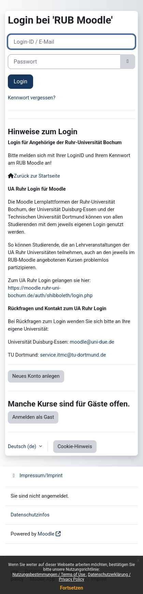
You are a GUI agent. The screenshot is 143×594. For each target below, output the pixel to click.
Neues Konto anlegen (36, 376)
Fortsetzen (71, 588)
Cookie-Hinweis (75, 446)
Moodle (46, 534)
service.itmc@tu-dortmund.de (73, 355)
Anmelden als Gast (33, 417)
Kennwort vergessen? (31, 98)
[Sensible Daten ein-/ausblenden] (127, 61)
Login (20, 81)
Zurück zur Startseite (37, 176)
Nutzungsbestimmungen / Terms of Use (49, 574)
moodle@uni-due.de (92, 342)
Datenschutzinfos (30, 515)
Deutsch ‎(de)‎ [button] (23, 446)
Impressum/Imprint (36, 475)
